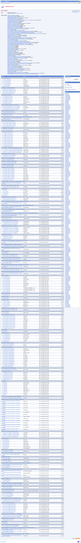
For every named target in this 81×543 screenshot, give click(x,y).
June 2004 (67, 301)
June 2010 (67, 244)
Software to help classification (7, 486)
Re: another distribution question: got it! (8, 112)
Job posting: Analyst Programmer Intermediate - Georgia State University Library (16, 264)
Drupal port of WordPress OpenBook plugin (14, 25)
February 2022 (67, 133)
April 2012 (67, 227)
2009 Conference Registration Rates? (13, 16)
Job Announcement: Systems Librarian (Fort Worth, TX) (16, 41)
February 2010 (67, 247)
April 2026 (67, 94)
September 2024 (68, 109)
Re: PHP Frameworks (5, 441)
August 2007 (67, 271)
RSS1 (76, 538)
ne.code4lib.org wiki (10, 51)
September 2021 (68, 137)
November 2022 (67, 126)
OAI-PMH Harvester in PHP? (7, 371)
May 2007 (66, 273)
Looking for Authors (6, 296)
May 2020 (66, 150)
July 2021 (66, 139)
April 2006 (67, 284)
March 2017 (67, 180)
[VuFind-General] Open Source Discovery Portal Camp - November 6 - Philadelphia (16, 533)
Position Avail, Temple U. (11, 61)
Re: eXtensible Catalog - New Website (8, 170)
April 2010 (67, 246)
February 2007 (67, 276)
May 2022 (66, 131)
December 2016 (67, 182)
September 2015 (68, 194)
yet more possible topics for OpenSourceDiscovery (15, 72)
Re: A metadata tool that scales (7, 96)
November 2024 (67, 107)
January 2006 (67, 286)
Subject (2, 76)
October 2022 (67, 127)
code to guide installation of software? (9, 120)
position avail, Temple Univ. (7, 459)
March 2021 (67, 142)
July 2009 (66, 253)
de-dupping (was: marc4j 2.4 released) (9, 153)
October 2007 (67, 269)
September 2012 (68, 223)
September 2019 (68, 156)
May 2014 (66, 207)
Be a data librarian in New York (12, 19)
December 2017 (67, 173)
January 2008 (67, 267)
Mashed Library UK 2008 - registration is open (14, 48)
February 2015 (67, 200)
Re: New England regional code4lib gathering (9, 369)
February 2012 (67, 228)
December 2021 (67, 135)
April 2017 (67, 179)
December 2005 (67, 287)
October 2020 (67, 146)
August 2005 (67, 290)
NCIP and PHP (5, 329)
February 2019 (67, 162)
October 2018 (67, 165)
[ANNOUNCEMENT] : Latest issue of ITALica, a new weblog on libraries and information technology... (23, 73)
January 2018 (67, 172)
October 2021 (67, 136)
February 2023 (67, 124)
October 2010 (67, 241)
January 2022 (67, 134)
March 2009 (67, 256)
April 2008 (67, 265)
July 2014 (66, 205)
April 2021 (67, 141)
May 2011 (66, 235)
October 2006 (67, 279)
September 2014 (68, 204)
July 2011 (66, 234)
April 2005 (67, 293)
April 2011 (67, 236)
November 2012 (67, 221)
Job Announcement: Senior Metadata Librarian (14, 40)
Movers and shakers (10, 49)
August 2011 (67, 233)
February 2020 (67, 152)
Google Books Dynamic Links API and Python (14, 35)
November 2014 (67, 202)
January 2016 (67, 191)
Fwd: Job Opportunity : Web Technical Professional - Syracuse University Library (20, 31)
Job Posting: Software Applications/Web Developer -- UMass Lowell (18, 44)
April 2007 (67, 274)
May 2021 (66, 140)
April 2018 (67, 170)
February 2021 (67, 143)
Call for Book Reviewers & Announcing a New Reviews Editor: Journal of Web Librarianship (22, 20)
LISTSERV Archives (77, 10)
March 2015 (67, 199)
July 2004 (66, 300)
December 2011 (67, 230)
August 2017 (67, 176)
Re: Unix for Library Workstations (7, 495)
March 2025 (67, 104)
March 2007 (67, 275)
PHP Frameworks (5, 438)
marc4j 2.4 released (10, 47)
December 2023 (67, 116)
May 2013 (66, 216)
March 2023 (67, 123)
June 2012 (67, 225)
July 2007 (66, 272)
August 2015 (67, 195)
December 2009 (67, 249)
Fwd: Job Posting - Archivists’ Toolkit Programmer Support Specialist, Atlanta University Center (18, 205)
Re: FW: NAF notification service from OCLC (9, 198)
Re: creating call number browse (7, 132)
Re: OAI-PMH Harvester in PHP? (7, 372)
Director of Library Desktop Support (13, 24)
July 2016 (66, 186)
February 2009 (67, 257)
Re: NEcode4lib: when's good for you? (8, 344)
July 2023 (66, 120)
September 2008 (68, 261)
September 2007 (68, 270)
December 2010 (67, 239)
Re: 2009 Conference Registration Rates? (9, 89)
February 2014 (67, 209)
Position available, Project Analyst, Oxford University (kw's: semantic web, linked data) (21, 62)
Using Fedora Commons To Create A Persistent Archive (16, 68)
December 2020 (67, 144)
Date (39, 76)
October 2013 (67, 212)
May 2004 (66, 302)
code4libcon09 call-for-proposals (12, 21)
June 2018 (67, 168)
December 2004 (67, 296)
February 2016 (67, 190)
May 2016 (66, 188)
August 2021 (67, 138)
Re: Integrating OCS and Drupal (7, 237)
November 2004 (67, 297)
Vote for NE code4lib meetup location (13, 69)
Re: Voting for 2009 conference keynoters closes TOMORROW (12, 515)
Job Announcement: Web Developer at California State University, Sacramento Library (21, 42)
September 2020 (68, 147)
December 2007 (67, 268)
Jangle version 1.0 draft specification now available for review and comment (19, 37)
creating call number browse (12, 22)
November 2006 (67, 278)
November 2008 (67, 259)
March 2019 (67, 161)
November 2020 (67, 145)
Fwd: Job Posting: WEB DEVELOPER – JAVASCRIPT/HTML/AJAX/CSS (18, 32)
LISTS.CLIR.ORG (3, 541)
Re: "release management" (6, 79)
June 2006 (67, 282)
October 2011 (67, 231)
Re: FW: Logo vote (5, 191)
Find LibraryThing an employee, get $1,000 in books (15, 28)
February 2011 (67, 238)
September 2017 (68, 175)
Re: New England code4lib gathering (8, 348)
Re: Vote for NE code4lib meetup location (9, 504)
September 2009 (68, 251)
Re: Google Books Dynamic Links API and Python (10, 221)
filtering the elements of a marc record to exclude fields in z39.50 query (14, 181)
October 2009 (67, 250)
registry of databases (10, 64)
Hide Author (14, 12)
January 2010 (67, 248)
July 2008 (66, 262)
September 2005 (68, 289)
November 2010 (67, 240)
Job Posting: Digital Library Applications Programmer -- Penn (17, 43)
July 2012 (66, 224)
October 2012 (67, 222)
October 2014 (67, 203)
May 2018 (66, 169)
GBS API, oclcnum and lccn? (12, 34)
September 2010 (68, 242)
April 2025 (67, 103)
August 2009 (67, 252)
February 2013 (67, 219)
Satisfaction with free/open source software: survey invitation (17, 65)
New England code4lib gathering (12, 53)
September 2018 (68, 166)
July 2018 (66, 167)
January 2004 (67, 305)
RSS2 (79, 538)
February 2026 (67, 95)
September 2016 (68, 185)
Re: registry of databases (6, 480)
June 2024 (67, 111)
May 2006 (66, 283)
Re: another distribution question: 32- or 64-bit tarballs (11, 106)
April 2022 (67, 132)
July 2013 (66, 215)
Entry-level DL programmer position (13, 26)
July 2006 (66, 281)
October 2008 (67, 260)
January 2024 (67, 115)
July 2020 (66, 148)
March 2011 (67, 237)
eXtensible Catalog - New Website (12, 27)
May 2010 (66, 245)
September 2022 (68, 128)
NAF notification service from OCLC (13, 50)
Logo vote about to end (11, 46)
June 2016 (67, 187)
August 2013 (67, 214)
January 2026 (67, 96)
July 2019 (66, 158)
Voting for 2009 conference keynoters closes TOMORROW (11, 516)
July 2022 (66, 129)
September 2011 (68, 232)
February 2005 (67, 295)
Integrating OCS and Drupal (11, 36)
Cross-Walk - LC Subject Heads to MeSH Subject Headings (16, 23)
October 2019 (67, 155)
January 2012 (67, 229)
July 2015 (66, 196)
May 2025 (66, 102)
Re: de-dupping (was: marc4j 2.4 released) (9, 155)
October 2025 (67, 98)
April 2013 (67, 217)
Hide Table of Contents (18, 13)
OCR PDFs (9, 55)
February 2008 (67, 266)
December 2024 (67, 106)
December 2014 (67, 201)
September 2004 (68, 299)
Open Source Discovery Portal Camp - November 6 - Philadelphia (17, 57)
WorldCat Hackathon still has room (13, 70)
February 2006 (67, 285)
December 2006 (67, 277)
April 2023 (67, 122)
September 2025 (68, 99)
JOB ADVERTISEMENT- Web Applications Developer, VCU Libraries (18, 39)
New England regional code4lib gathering (14, 54)
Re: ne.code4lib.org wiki (6, 334)
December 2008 (67, 258)
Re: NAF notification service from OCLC (8, 317)
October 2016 (67, 184)
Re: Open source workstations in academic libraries (10, 432)
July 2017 (66, 177)
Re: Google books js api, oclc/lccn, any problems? (10, 227)
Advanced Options (68, 77)
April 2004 (67, 303)
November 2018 (67, 164)
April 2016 (67, 189)
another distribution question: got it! (13, 18)
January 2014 (67, 210)
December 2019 (67, 154)
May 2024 (66, 112)
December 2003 (67, 306)
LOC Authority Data (10, 45)
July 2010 (66, 243)
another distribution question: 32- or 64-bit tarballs (15, 17)
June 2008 (67, 263)
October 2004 (67, 298)
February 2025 (67, 105)
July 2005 (66, 291)
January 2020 (67, 153)
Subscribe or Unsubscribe (71, 89)
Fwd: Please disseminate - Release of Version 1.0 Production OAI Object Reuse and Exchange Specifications (24, 33)
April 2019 (67, 160)
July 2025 (66, 101)
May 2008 (66, 264)
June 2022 (67, 130)
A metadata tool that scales (6, 103)
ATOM (73, 538)
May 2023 (66, 121)
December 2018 (67, 163)
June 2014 (67, 206)
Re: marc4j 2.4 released (6, 301)
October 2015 (67, 193)
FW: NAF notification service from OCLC (13, 30)
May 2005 (66, 292)
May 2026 (66, 93)
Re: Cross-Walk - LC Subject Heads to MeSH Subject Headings (12, 149)
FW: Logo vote (9, 29)
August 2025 (67, 100)
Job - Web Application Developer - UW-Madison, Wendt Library (17, 38)
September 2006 (68, 280)
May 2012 (66, 226)
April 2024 (67, 113)
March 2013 (67, 218)
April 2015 (67, 198)
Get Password (69, 85)
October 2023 (67, 117)
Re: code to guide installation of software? (9, 122)
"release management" (11, 15)
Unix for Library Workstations (12, 67)
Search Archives (68, 76)
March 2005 (67, 294)
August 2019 (67, 157)
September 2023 (68, 118)
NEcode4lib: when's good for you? (13, 52)
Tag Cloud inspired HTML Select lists (13, 66)
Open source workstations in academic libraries (15, 58)
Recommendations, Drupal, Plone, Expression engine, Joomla (17, 63)
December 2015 (67, 192)
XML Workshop (9, 71)
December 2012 (67, 220)
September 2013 (68, 213)
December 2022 (67, 125)
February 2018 (67, 171)
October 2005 (67, 288)
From (24, 76)
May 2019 (66, 159)
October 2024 (67, 108)
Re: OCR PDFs (4, 382)
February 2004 (67, 304)
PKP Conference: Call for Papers (12, 59)
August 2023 (67, 119)
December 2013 (67, 211)
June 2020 (67, 149)
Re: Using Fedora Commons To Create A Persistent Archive (11, 499)
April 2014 (67, 208)
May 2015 (66, 197)
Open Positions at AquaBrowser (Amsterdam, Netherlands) (16, 56)
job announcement (6, 251)
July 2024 (66, 110)
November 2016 (67, 183)
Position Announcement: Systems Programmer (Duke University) (17, 60)
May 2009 (66, 254)
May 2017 (66, 178)
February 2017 (67, 181)
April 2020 (67, 151)
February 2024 (67, 114)
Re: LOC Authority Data (6, 278)
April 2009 (67, 255)
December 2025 (67, 97)
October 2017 (67, 174)
